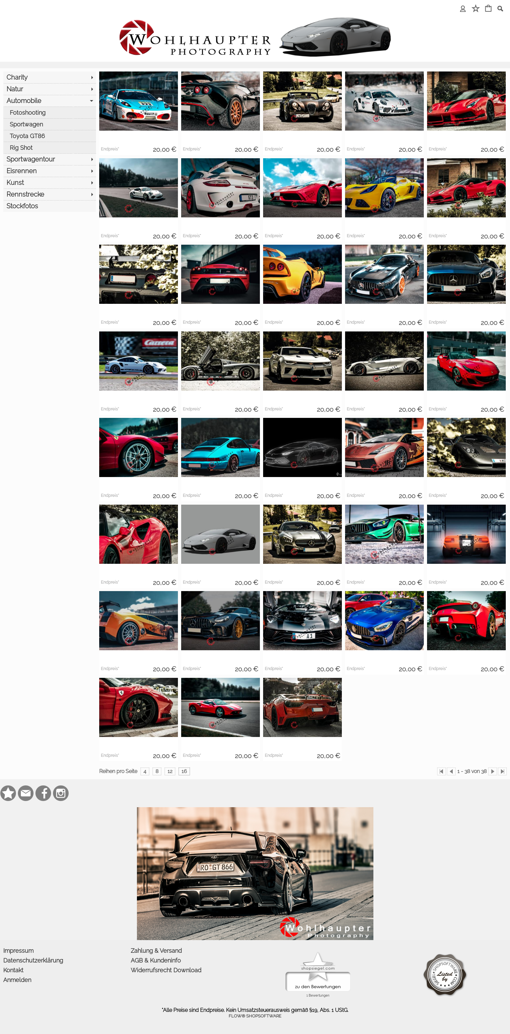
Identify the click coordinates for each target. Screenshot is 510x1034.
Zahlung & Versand (156, 950)
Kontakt (13, 970)
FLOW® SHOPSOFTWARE (255, 1016)
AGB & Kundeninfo (156, 960)
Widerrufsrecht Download (166, 970)
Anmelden (17, 979)
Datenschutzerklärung (33, 960)
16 (184, 771)
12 (170, 771)
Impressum (18, 950)
